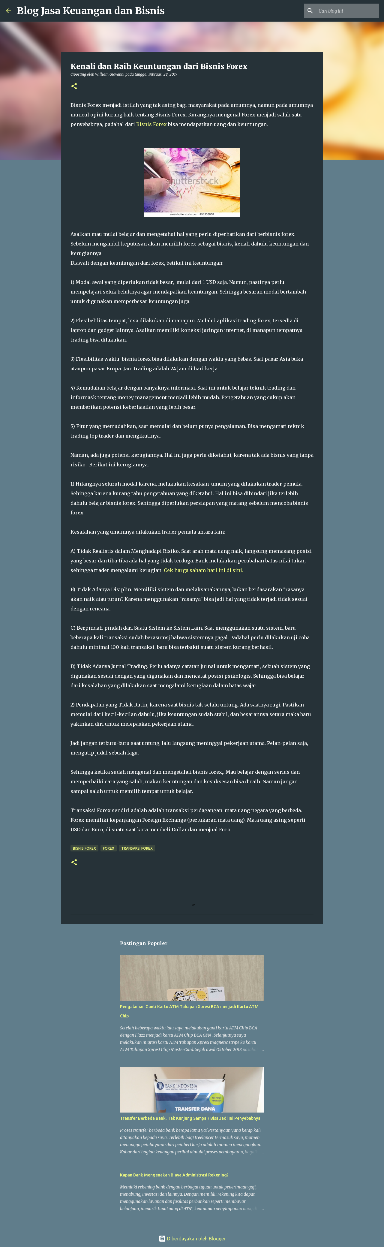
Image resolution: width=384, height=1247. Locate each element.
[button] (74, 87)
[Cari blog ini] (347, 11)
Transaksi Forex (137, 848)
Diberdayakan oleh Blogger (192, 1238)
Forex (108, 848)
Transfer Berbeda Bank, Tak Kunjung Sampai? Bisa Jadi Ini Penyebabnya (190, 1118)
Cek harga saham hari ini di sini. (203, 570)
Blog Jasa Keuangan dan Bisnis (91, 11)
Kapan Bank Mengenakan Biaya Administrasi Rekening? (174, 1175)
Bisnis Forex (152, 124)
